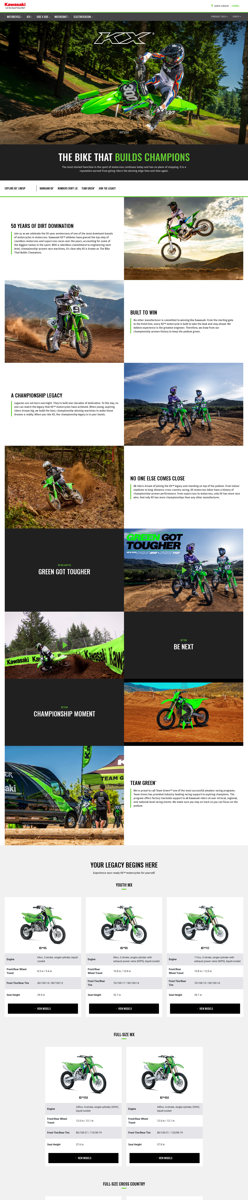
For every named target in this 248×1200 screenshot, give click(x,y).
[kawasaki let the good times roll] (15, 6)
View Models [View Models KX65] (43, 1009)
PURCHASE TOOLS (219, 16)
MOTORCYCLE (14, 17)
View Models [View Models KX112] (205, 1009)
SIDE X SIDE (43, 17)
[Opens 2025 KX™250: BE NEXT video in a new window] (64, 645)
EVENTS (237, 16)
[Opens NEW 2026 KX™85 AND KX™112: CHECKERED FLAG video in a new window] (183, 570)
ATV (29, 17)
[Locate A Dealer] (220, 6)
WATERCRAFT (61, 17)
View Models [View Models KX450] (164, 1158)
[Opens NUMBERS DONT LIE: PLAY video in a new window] (183, 712)
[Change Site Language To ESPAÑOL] (236, 6)
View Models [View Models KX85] (124, 1009)
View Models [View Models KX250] (83, 1158)
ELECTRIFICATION (83, 17)
